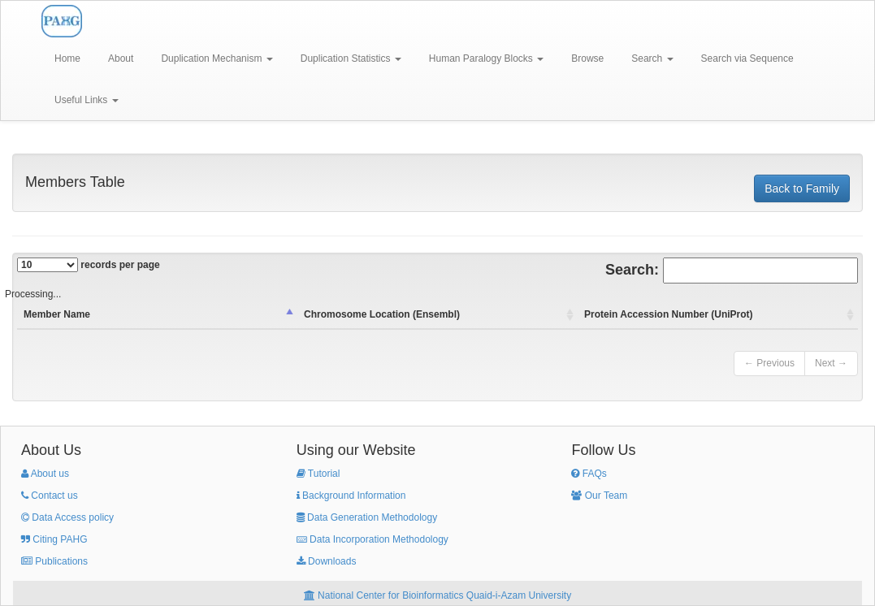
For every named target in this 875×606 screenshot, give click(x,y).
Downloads (327, 561)
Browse (587, 58)
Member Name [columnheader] (57, 314)
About (120, 58)
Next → (831, 363)
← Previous (769, 363)
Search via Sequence (747, 58)
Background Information (351, 495)
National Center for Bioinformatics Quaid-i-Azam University (437, 595)
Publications (54, 561)
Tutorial (318, 473)
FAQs (588, 473)
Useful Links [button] (86, 100)
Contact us (49, 495)
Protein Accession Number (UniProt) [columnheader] (668, 314)
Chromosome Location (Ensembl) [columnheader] (382, 314)
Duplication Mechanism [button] (216, 58)
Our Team (599, 495)
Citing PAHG (54, 539)
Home (67, 58)
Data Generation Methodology (367, 517)
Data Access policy (67, 517)
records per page (88, 265)
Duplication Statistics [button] (351, 58)
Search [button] (652, 58)
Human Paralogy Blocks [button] (486, 58)
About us (45, 473)
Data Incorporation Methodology (372, 539)
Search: (731, 271)
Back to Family (802, 188)
